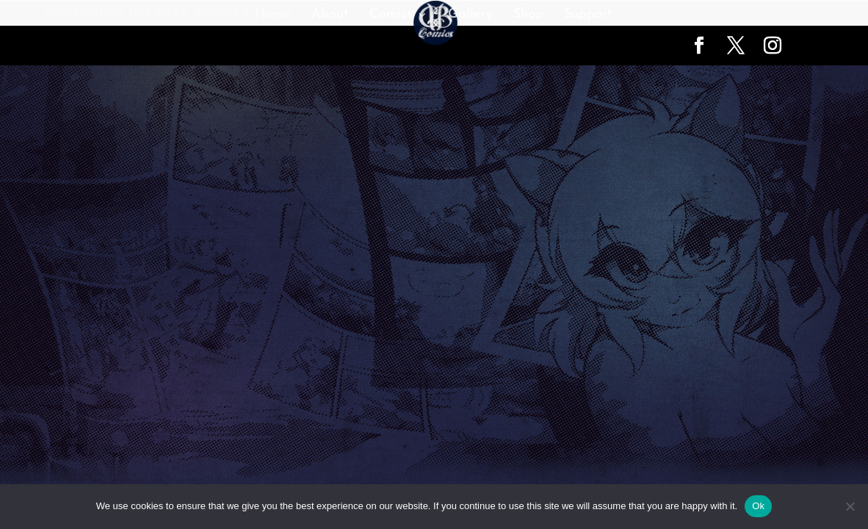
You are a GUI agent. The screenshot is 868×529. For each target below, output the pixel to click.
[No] (849, 506)
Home (273, 15)
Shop (528, 15)
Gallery (470, 15)
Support (588, 15)
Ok (758, 505)
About (330, 15)
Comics (391, 15)
